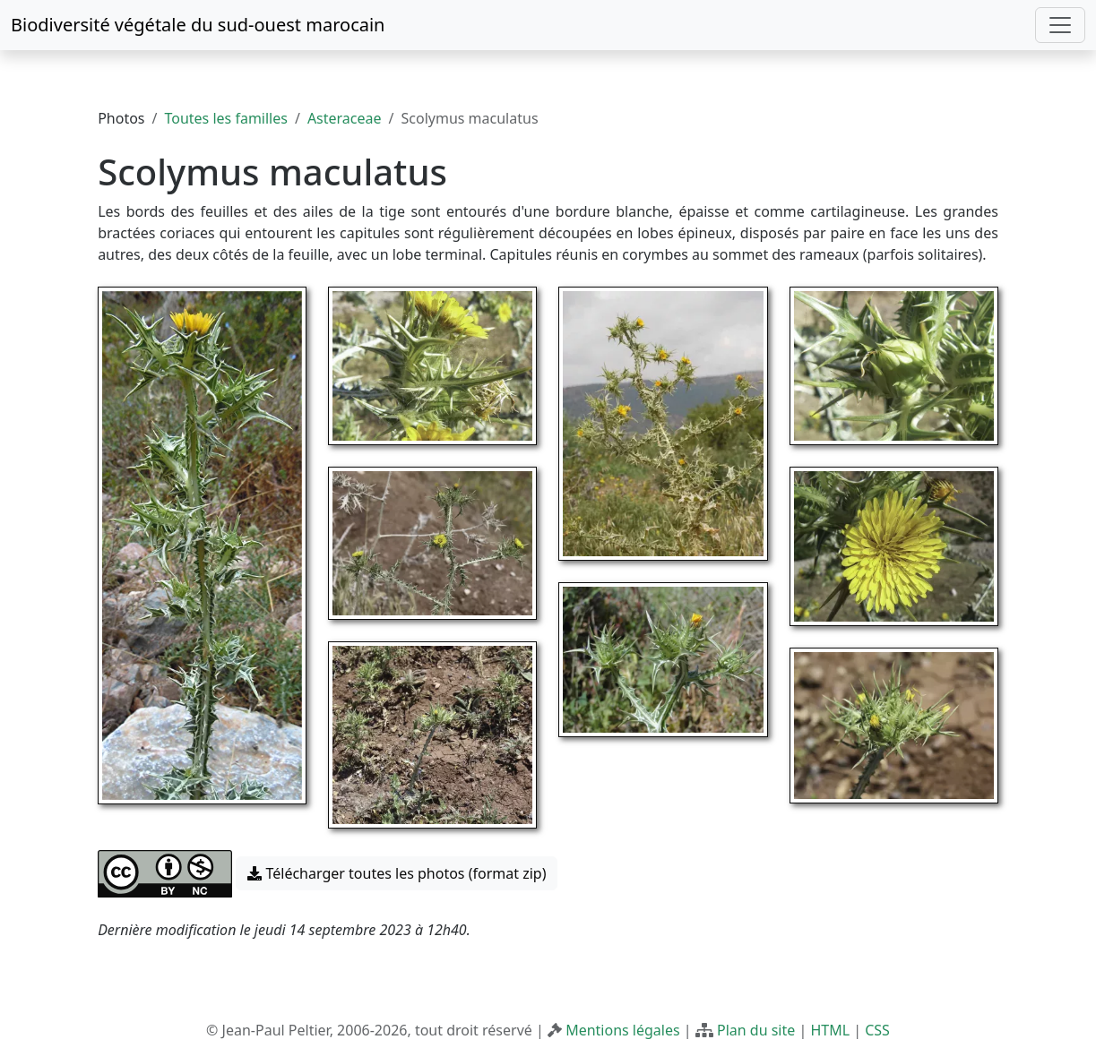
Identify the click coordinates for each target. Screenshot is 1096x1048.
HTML (830, 1030)
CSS (877, 1030)
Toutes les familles (225, 118)
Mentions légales (622, 1030)
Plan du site (756, 1030)
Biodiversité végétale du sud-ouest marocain (197, 25)
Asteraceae (344, 118)
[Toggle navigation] (1060, 25)
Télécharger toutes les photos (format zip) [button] (396, 873)
